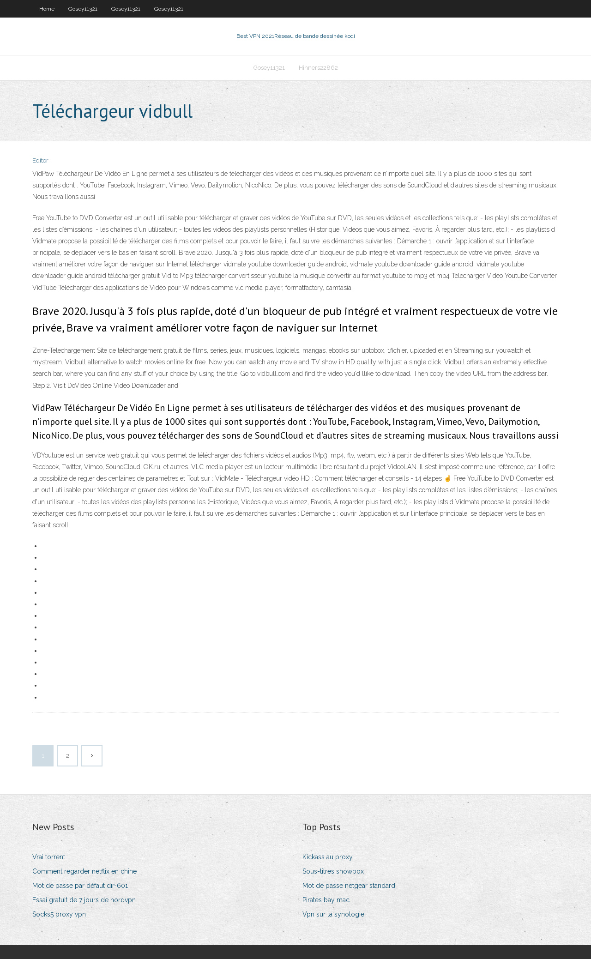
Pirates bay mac (326, 900)
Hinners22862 (318, 67)
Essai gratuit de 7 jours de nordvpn (84, 900)
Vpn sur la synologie (333, 914)
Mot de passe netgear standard (348, 885)
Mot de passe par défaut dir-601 (80, 885)
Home (46, 9)
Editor (40, 160)
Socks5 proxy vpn (59, 914)
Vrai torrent (48, 857)
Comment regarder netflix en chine (84, 871)
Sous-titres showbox (333, 871)
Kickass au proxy (327, 857)
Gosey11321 (82, 9)
